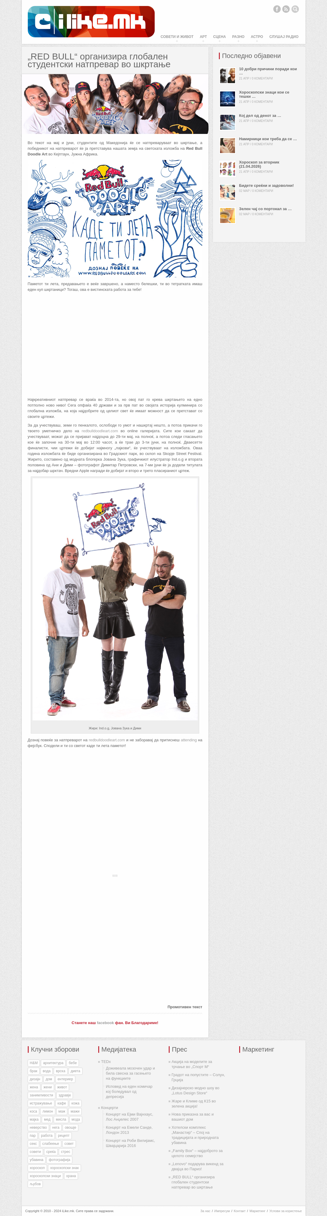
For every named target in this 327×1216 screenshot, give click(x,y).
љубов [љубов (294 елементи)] (35, 1184)
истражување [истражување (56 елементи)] (41, 1103)
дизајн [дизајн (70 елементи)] (35, 1079)
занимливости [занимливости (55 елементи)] (41, 1095)
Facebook (277, 9)
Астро (257, 37)
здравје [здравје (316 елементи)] (65, 1095)
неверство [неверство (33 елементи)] (38, 1127)
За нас (205, 1211)
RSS (286, 9)
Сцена (219, 37)
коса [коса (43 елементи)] (33, 1111)
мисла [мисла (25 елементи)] (61, 1119)
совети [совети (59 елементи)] (35, 1152)
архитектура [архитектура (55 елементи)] (53, 1063)
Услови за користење (285, 1211)
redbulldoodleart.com (100, 431)
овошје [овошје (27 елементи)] (70, 1127)
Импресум (222, 1211)
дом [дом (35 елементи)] (49, 1079)
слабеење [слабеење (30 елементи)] (50, 1144)
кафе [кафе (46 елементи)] (62, 1103)
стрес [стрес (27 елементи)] (65, 1152)
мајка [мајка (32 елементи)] (34, 1119)
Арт (203, 37)
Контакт (240, 1211)
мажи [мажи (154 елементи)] (74, 1111)
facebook (105, 1023)
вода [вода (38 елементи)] (46, 1071)
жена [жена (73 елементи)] (34, 1087)
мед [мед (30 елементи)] (47, 1119)
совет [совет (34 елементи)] (69, 1144)
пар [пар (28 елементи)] (33, 1135)
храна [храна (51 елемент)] (71, 1176)
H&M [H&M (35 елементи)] (34, 1063)
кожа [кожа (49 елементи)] (75, 1103)
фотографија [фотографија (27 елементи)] (59, 1160)
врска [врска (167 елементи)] (60, 1071)
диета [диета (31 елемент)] (75, 1071)
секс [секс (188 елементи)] (33, 1144)
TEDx (106, 1061)
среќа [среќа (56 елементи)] (51, 1152)
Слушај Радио (284, 37)
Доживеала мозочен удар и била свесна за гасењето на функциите (130, 1073)
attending (189, 740)
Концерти (109, 1107)
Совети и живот (177, 37)
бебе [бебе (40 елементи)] (73, 1063)
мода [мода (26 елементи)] (76, 1119)
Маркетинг (257, 1211)
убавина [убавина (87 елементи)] (37, 1160)
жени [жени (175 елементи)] (48, 1087)
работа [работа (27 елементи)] (47, 1135)
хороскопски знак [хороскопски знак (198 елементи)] (64, 1168)
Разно (238, 37)
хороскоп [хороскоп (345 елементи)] (37, 1168)
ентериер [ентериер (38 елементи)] (65, 1079)
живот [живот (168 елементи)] (62, 1087)
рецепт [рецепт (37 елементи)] (64, 1135)
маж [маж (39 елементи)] (62, 1111)
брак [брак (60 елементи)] (33, 1071)
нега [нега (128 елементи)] (55, 1127)
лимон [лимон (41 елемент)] (47, 1111)
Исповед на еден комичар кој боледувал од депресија (129, 1091)
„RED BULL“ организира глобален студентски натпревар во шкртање (193, 1182)
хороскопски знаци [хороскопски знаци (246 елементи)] (45, 1176)
